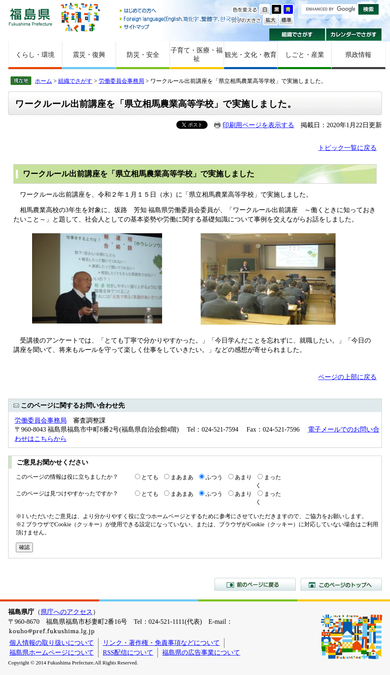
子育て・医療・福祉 (197, 54)
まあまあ (182, 477)
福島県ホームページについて (51, 652)
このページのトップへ (341, 584)
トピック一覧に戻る (347, 147)
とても (149, 477)
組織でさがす (297, 34)
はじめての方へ (180, 11)
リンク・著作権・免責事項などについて (161, 642)
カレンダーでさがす (354, 34)
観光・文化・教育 (251, 54)
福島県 (30, 16)
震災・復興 (89, 54)
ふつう (214, 477)
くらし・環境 (34, 54)
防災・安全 (143, 54)
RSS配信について (128, 652)
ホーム (43, 81)
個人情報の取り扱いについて (51, 642)
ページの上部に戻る (347, 376)
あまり (243, 477)
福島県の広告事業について (201, 652)
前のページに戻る (255, 584)
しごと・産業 (304, 54)
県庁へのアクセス (67, 611)
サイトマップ (180, 26)
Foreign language (180, 19)
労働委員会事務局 (121, 81)
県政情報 (358, 54)
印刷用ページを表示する (258, 125)
